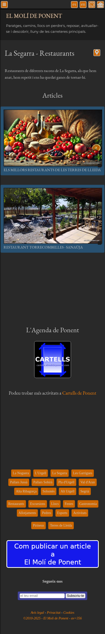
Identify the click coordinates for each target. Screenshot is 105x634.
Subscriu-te (75, 596)
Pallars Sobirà (42, 482)
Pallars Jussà (18, 482)
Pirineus (38, 525)
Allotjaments (27, 513)
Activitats (79, 513)
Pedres (46, 513)
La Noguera (21, 473)
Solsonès (49, 491)
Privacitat (54, 612)
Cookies (68, 612)
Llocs (55, 504)
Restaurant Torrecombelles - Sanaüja (43, 247)
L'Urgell (40, 473)
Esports (62, 513)
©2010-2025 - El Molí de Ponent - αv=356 (52, 618)
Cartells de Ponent (79, 393)
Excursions (37, 504)
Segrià (84, 491)
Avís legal (38, 612)
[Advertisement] (52, 288)
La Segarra (59, 473)
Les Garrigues (82, 473)
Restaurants (16, 504)
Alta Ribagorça (26, 491)
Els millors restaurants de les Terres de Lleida (52, 169)
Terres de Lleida (61, 525)
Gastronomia (88, 504)
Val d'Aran (87, 482)
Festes (69, 504)
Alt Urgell (67, 491)
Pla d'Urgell (66, 482)
